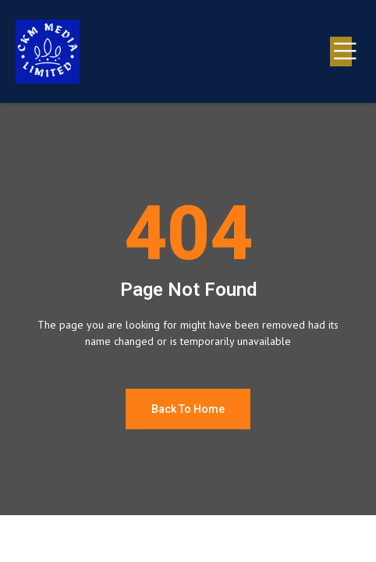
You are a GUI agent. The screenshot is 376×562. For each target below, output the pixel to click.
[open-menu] (341, 51)
